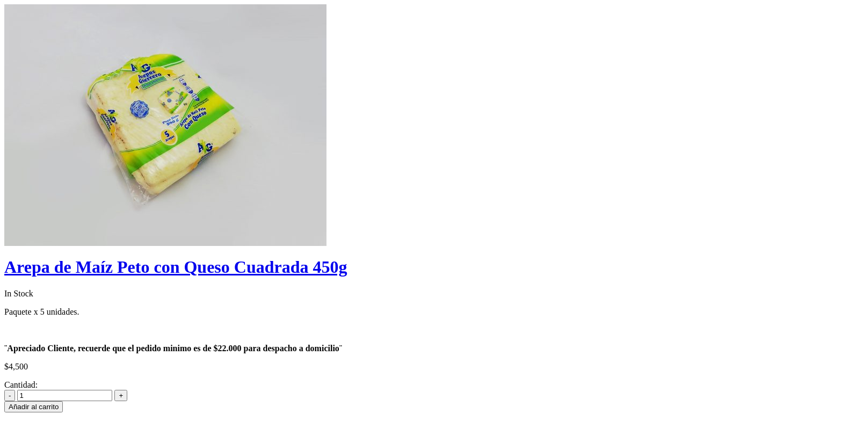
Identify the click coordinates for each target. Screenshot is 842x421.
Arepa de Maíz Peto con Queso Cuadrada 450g (175, 267)
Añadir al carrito (34, 407)
